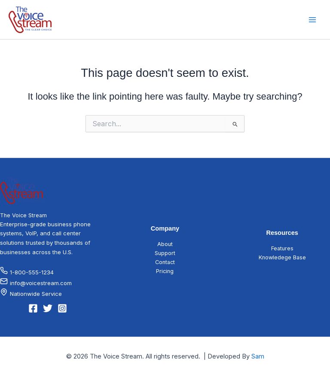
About (165, 244)
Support (165, 253)
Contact (165, 262)
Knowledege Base (282, 257)
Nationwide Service (36, 293)
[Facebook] (33, 308)
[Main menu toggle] (312, 20)
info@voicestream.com (36, 283)
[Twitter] (47, 308)
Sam (257, 356)
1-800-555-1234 (27, 272)
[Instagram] (62, 308)
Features (282, 248)
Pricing (165, 271)
